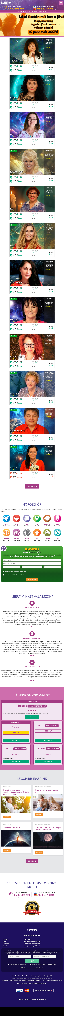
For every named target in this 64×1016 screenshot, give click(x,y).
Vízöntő (47, 539)
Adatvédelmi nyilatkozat (39, 983)
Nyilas (27, 539)
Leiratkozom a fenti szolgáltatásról (33, 968)
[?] (27, 964)
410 (51, 476)
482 (51, 69)
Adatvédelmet (23, 575)
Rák (37, 525)
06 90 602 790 (17, 71)
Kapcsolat (25, 976)
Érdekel (32, 627)
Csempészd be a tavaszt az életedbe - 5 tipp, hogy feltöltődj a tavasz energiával (16, 792)
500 (51, 143)
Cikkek (5, 946)
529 (51, 439)
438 (51, 106)
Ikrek (27, 525)
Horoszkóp (6, 943)
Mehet (32, 961)
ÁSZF (13, 575)
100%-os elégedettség (32, 667)
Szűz (57, 525)
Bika (16, 525)
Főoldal (5, 939)
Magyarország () (43, 990)
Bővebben (49, 48)
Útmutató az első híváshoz (32, 941)
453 (51, 217)
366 (51, 328)
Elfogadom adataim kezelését (19, 965)
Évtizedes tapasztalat (32, 638)
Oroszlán (47, 525)
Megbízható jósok (32, 608)
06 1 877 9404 (17, 67)
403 (51, 365)
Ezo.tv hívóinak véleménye (32, 943)
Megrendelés (16, 740)
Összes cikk (32, 861)
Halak (57, 539)
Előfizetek (32, 717)
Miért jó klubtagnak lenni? (32, 946)
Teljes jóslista (32, 486)
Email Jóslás (27, 939)
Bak (37, 539)
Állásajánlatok (48, 976)
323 (51, 291)
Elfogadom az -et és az (15, 575)
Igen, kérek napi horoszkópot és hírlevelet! (14, 571)
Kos (6, 525)
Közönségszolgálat (36, 976)
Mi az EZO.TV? (16, 976)
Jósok (4, 941)
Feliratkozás (32, 579)
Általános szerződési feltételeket (31, 980)
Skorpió (16, 539)
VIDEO (13, 151)
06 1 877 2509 (44, 11)
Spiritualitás (7, 787)
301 (51, 254)
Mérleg (6, 539)
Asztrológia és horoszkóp (43, 787)
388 (51, 180)
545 (51, 402)
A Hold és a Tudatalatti (11, 828)
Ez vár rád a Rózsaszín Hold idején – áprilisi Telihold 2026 (48, 829)
